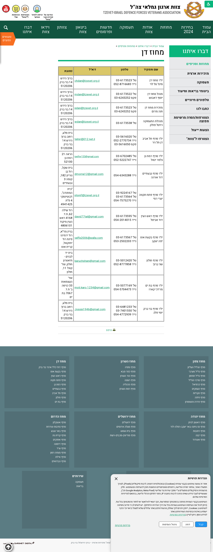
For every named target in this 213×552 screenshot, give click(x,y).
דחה (187, 524)
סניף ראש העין (58, 376)
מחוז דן (152, 52)
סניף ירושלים (128, 422)
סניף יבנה (200, 435)
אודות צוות (147, 29)
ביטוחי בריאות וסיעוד (193, 91)
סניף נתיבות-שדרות (56, 427)
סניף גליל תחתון (197, 376)
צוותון (62, 27)
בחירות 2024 (187, 29)
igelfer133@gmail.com (87, 156)
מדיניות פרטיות (122, 525)
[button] (37, 11)
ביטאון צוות (81, 29)
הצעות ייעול (200, 130)
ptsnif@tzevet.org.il (87, 195)
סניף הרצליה (129, 384)
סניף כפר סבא (128, 371)
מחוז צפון (199, 361)
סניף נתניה (130, 367)
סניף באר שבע (58, 431)
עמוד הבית (206, 29)
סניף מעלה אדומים (125, 427)
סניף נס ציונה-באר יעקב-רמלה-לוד (187, 427)
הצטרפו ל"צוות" (197, 138)
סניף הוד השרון (127, 376)
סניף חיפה (200, 397)
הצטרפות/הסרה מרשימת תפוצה (191, 119)
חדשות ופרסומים (104, 29)
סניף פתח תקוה (58, 380)
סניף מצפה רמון (58, 452)
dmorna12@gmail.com (89, 174)
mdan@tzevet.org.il (87, 94)
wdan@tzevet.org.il (87, 122)
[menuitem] (202, 30)
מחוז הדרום (58, 416)
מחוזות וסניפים (197, 63)
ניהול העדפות (169, 524)
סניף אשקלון (59, 422)
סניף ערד (61, 448)
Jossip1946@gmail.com (90, 309)
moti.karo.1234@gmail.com (92, 287)
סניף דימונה (60, 444)
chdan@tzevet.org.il (87, 81)
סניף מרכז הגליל (197, 380)
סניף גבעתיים (59, 389)
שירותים (77, 476)
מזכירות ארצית (198, 73)
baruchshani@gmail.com (90, 261)
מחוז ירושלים (126, 416)
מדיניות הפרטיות (177, 514)
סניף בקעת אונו (58, 371)
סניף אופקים (59, 440)
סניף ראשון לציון (196, 422)
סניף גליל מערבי (197, 371)
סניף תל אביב (59, 393)
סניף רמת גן (60, 384)
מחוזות (166, 27)
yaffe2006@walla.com (89, 238)
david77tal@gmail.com (89, 217)
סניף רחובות (199, 431)
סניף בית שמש (127, 431)
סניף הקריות (199, 393)
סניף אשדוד (199, 440)
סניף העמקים (198, 389)
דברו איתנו (27, 29)
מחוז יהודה (198, 416)
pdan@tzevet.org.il (86, 108)
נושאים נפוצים (6, 39)
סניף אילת (60, 457)
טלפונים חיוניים (197, 100)
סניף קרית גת (59, 435)
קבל (201, 524)
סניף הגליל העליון (196, 367)
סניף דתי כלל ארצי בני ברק (52, 367)
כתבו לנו (202, 108)
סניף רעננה (130, 380)
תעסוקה (126, 27)
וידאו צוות (45, 29)
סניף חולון (61, 397)
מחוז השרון (128, 361)
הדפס (109, 330)
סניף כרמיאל (198, 384)
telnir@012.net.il (85, 139)
